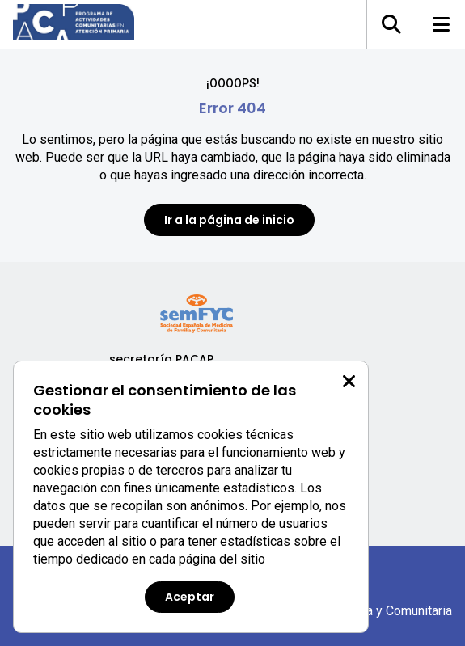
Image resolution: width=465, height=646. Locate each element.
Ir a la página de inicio (229, 220)
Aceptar (189, 597)
